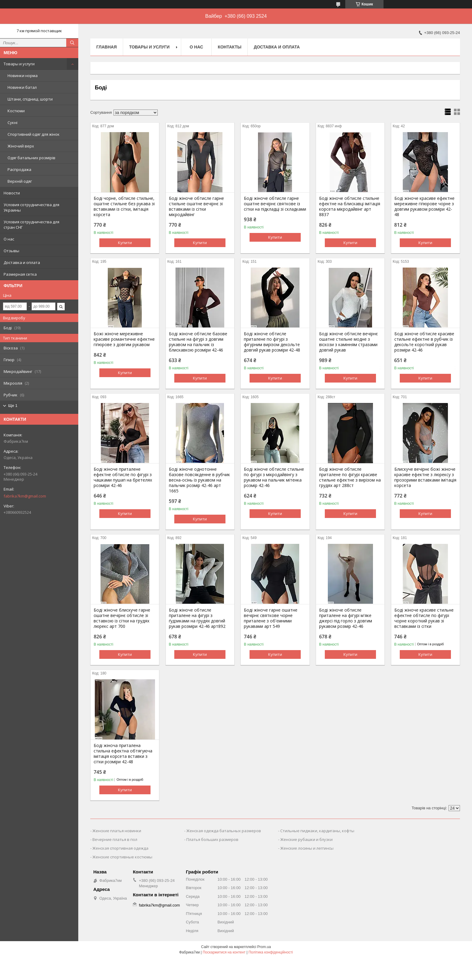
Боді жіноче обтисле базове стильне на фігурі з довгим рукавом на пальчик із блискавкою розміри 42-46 (198, 342)
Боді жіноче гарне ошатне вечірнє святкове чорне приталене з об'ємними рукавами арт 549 (270, 618)
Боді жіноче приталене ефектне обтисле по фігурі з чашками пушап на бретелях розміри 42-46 (123, 477)
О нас (9, 239)
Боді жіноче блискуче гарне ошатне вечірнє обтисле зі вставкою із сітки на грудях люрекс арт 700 (122, 618)
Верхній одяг (20, 181)
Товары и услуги (19, 64)
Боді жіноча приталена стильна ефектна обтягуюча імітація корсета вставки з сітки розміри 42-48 (123, 753)
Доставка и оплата (22, 262)
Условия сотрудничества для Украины (31, 207)
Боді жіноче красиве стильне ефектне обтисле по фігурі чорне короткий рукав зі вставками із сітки (424, 618)
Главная (106, 47)
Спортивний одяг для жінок (34, 134)
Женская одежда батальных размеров (223, 830)
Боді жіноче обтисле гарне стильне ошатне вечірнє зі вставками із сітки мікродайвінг (196, 206)
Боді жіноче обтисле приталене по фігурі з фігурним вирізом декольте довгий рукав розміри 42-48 (272, 342)
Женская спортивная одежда (120, 848)
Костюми (16, 110)
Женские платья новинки (116, 830)
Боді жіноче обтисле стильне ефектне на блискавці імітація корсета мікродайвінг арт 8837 (349, 206)
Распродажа (19, 169)
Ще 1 (12, 405)
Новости (12, 193)
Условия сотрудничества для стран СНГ (31, 224)
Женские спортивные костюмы (122, 857)
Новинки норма (23, 75)
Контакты (229, 47)
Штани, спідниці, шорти (30, 99)
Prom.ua (264, 947)
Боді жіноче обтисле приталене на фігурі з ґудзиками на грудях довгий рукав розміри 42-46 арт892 (197, 618)
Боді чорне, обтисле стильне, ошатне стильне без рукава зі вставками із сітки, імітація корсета (124, 206)
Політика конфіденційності (270, 952)
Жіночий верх (21, 146)
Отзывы (11, 250)
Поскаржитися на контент (224, 952)
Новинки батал (22, 87)
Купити (125, 242)
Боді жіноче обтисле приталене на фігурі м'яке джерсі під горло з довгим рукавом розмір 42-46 (345, 618)
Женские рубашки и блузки (306, 839)
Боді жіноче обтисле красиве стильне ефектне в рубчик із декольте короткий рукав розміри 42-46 (424, 342)
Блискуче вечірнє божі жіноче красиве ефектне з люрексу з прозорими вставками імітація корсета (425, 477)
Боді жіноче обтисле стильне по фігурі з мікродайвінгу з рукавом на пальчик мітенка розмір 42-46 (274, 477)
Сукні (12, 122)
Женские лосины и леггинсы (307, 848)
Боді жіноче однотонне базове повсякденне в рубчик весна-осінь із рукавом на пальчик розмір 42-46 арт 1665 (199, 480)
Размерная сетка (20, 274)
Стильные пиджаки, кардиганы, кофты (317, 830)
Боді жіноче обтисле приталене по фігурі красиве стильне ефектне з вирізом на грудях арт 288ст (350, 477)
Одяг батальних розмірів (31, 157)
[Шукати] (72, 42)
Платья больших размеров (212, 839)
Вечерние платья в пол (114, 839)
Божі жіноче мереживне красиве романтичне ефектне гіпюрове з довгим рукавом (124, 339)
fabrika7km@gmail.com (25, 496)
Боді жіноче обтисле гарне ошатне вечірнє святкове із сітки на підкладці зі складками (275, 204)
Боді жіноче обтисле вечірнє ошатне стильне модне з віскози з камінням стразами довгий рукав (348, 342)
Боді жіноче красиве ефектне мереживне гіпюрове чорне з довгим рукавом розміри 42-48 (424, 206)
